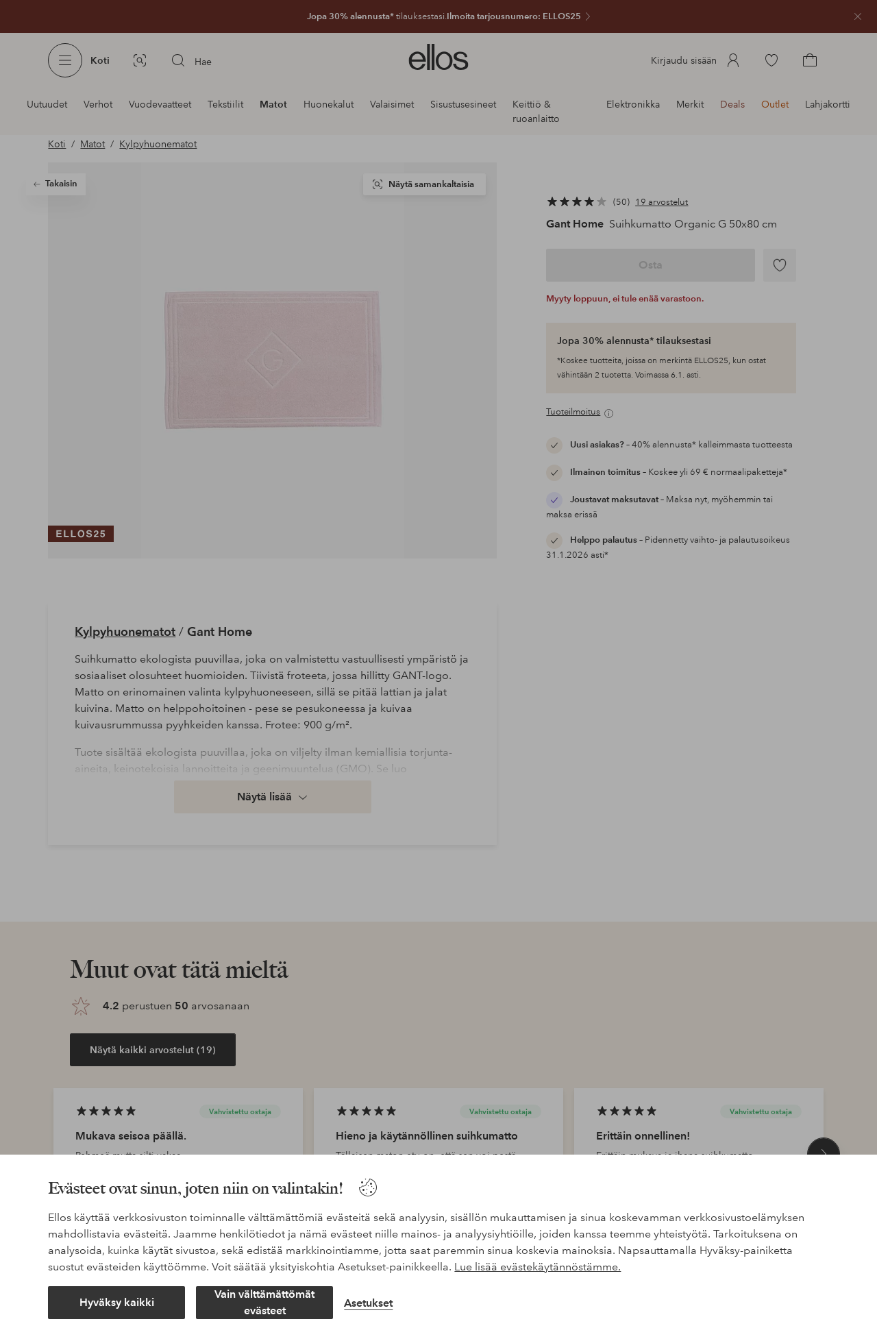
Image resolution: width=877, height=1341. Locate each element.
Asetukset (368, 1302)
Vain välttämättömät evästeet (264, 1302)
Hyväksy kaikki (116, 1302)
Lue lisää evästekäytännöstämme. (537, 1266)
